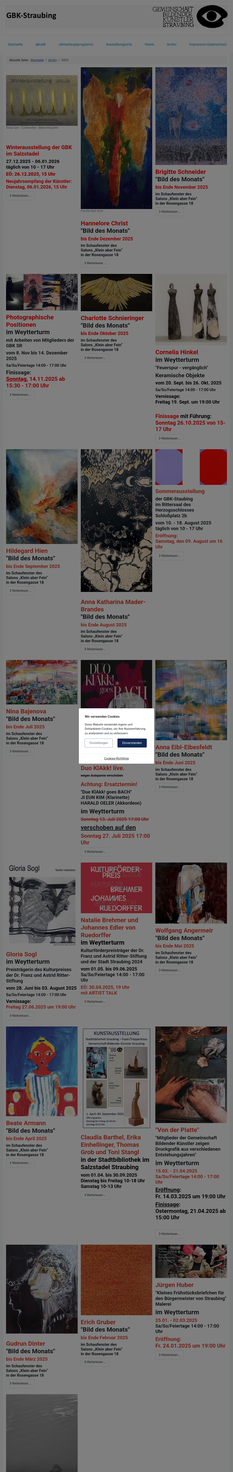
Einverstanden (132, 743)
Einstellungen (99, 743)
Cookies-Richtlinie (116, 758)
